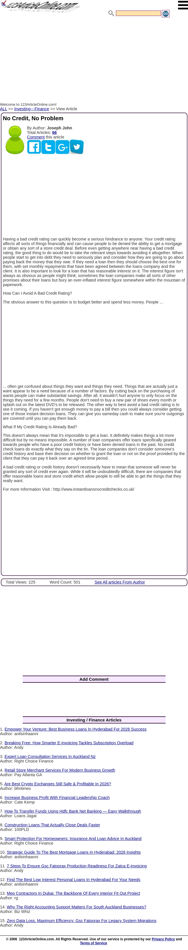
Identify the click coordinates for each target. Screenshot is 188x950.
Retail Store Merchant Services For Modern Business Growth (60, 770)
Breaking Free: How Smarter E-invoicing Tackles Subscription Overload (69, 743)
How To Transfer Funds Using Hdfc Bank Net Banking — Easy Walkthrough (73, 811)
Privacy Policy (163, 939)
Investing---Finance (31, 109)
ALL (3, 109)
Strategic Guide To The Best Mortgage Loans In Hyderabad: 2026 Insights (74, 852)
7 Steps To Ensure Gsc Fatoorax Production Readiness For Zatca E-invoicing (77, 866)
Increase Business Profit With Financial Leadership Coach (57, 797)
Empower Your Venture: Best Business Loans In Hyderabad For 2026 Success (76, 729)
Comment (36, 137)
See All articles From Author (120, 582)
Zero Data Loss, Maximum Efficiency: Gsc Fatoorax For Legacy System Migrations (81, 920)
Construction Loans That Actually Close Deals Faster (52, 825)
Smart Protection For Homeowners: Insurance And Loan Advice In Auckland (73, 838)
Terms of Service (93, 943)
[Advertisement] (94, 61)
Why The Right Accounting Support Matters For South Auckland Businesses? (76, 907)
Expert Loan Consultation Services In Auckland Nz (50, 756)
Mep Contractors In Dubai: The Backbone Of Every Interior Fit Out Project (73, 893)
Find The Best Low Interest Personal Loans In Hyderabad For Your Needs (73, 879)
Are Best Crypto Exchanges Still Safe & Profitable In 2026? (57, 784)
